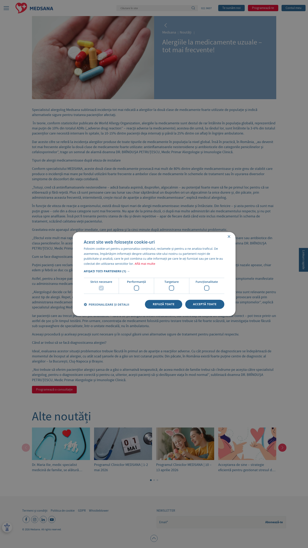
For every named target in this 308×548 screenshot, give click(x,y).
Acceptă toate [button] (205, 304)
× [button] (228, 236)
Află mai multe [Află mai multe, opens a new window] (145, 264)
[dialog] (154, 274)
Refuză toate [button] (163, 304)
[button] (154, 271)
